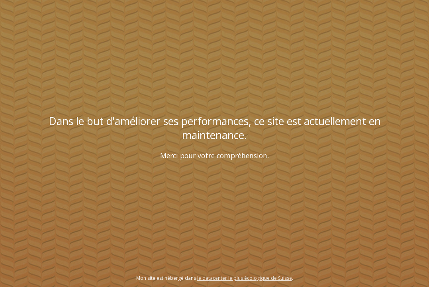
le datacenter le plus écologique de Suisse (244, 278)
